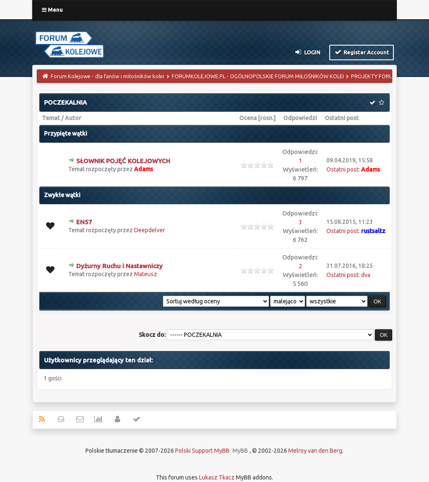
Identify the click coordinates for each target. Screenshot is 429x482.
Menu (52, 10)
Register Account (362, 52)
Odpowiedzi (300, 118)
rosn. (267, 118)
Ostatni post (342, 118)
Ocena (248, 118)
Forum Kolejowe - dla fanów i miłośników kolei (107, 76)
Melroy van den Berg (315, 450)
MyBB (240, 450)
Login (307, 52)
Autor (73, 118)
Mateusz (145, 274)
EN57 (84, 222)
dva (365, 275)
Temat (51, 118)
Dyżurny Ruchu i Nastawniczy (119, 265)
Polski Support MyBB (202, 450)
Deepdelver (149, 230)
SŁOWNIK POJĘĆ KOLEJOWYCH (123, 160)
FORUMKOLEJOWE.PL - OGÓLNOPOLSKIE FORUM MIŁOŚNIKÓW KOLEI (258, 76)
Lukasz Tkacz (217, 477)
